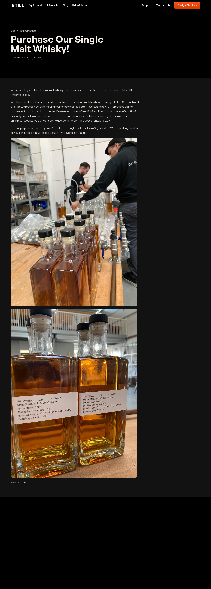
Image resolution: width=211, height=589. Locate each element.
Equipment (35, 5)
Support (146, 5)
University (52, 5)
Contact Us (163, 5)
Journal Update (28, 30)
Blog (65, 5)
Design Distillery (187, 5)
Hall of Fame (79, 5)
